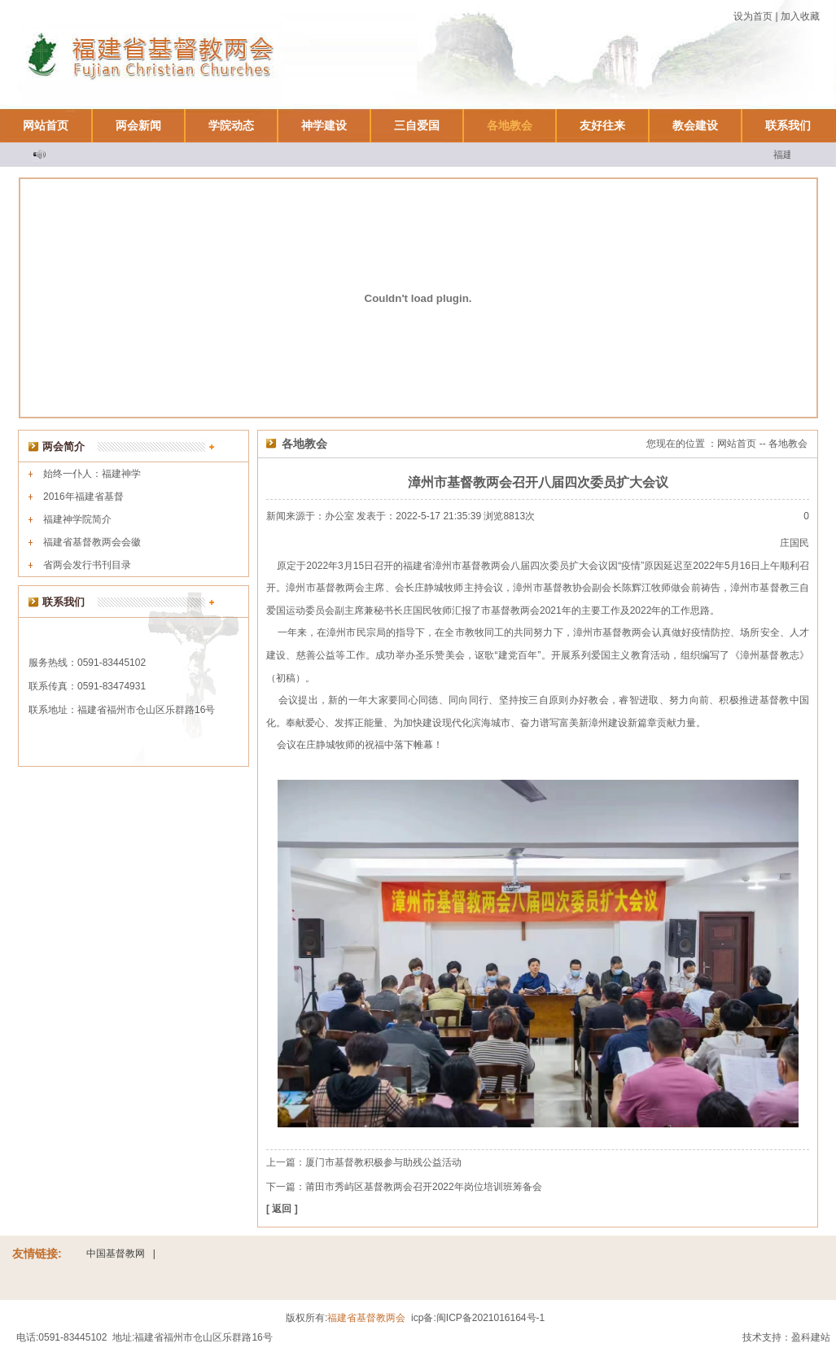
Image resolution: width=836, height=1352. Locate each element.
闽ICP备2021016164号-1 (490, 1318)
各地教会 (509, 125)
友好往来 (602, 125)
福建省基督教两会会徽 (92, 542)
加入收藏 (800, 16)
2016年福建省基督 (83, 496)
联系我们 (788, 125)
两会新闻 (138, 125)
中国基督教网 (115, 1253)
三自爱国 (417, 125)
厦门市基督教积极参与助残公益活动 (383, 1162)
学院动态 (231, 125)
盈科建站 (810, 1337)
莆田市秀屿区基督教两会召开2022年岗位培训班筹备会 (423, 1186)
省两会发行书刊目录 (87, 565)
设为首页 (753, 16)
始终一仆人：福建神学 (92, 473)
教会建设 (695, 125)
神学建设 (324, 125)
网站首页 (45, 125)
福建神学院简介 (77, 519)
